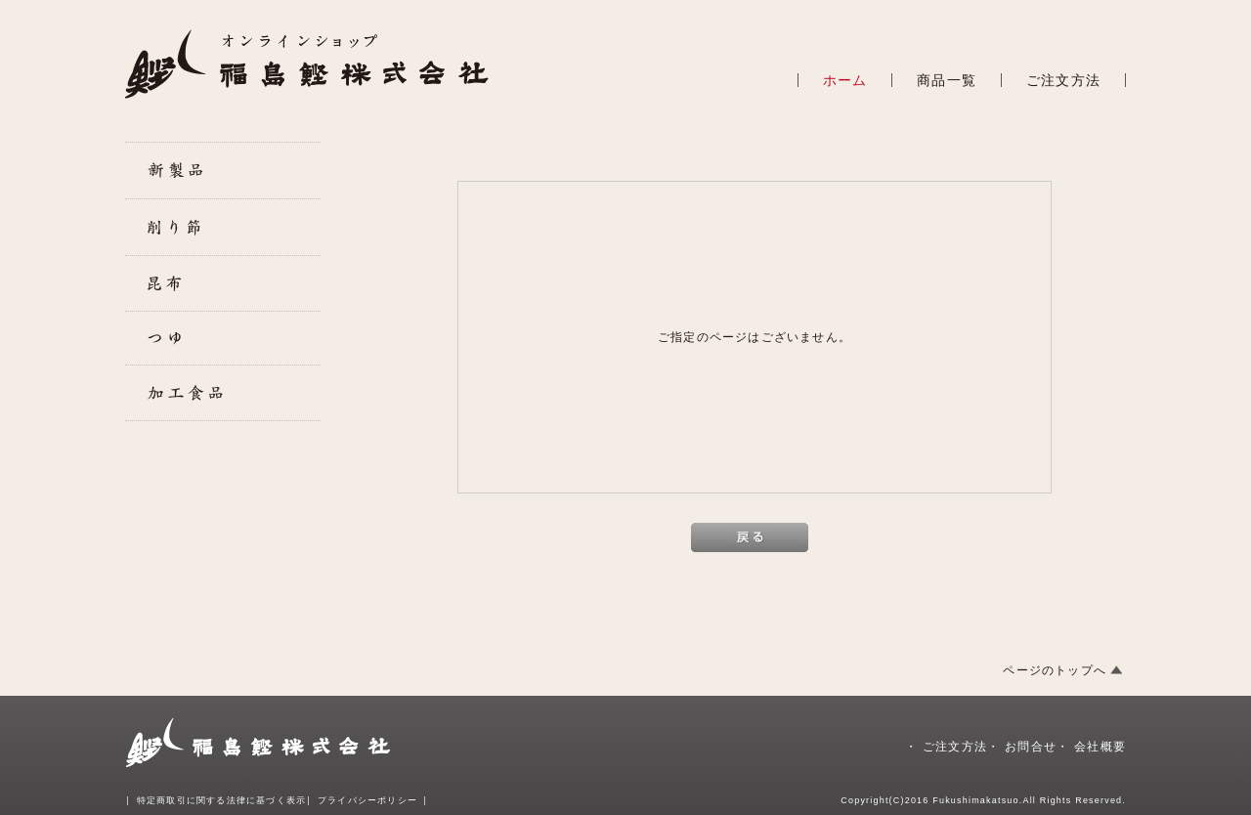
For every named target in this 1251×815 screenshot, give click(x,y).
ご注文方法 (1063, 80)
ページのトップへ (1054, 670)
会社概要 (1100, 746)
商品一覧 (946, 80)
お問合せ (1031, 746)
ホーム (845, 80)
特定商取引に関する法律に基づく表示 (221, 800)
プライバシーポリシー (367, 800)
